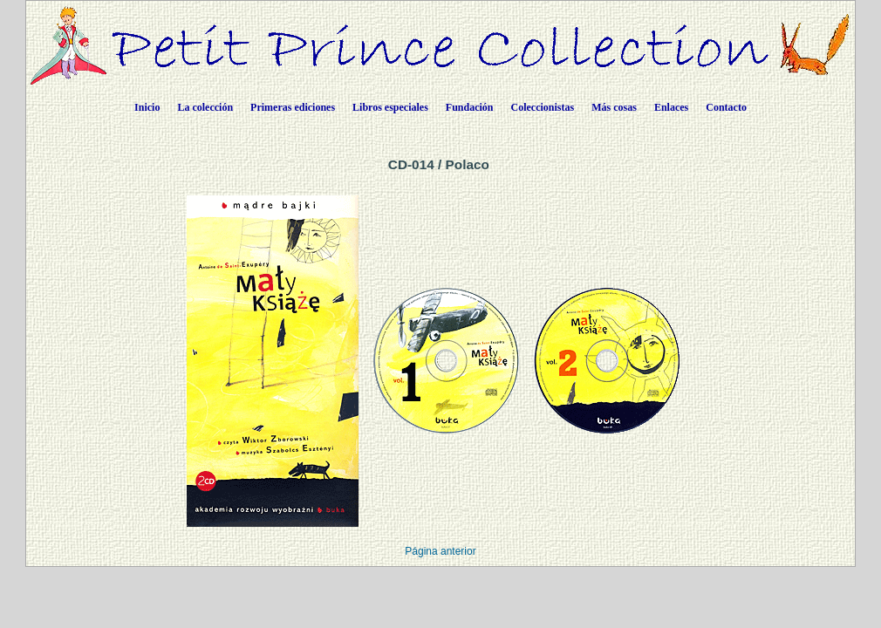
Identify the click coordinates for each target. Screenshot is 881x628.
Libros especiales (390, 107)
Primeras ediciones (292, 107)
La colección (205, 107)
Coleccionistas (543, 107)
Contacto (726, 107)
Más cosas (614, 107)
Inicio (147, 107)
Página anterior (440, 551)
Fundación (470, 107)
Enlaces (671, 107)
